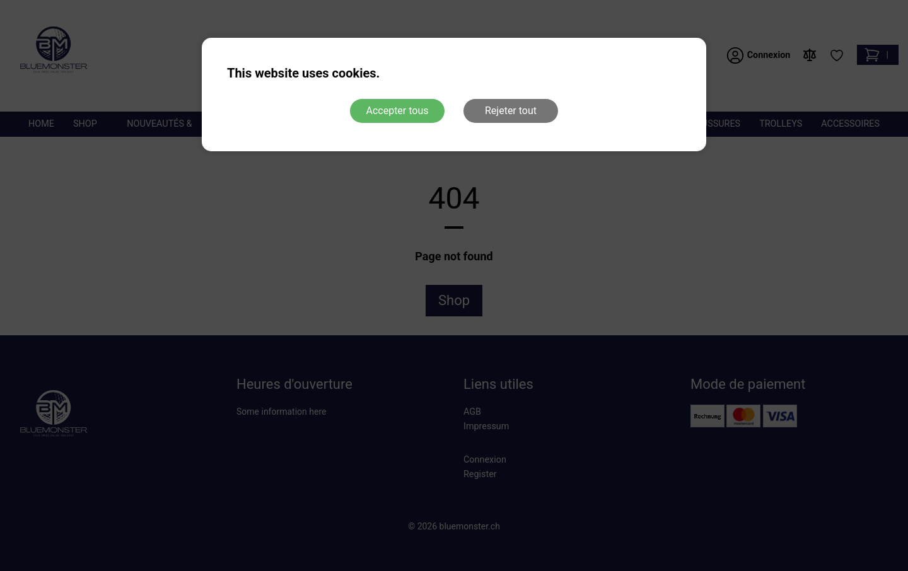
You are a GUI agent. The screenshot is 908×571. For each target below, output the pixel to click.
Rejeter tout (511, 111)
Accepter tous (397, 111)
